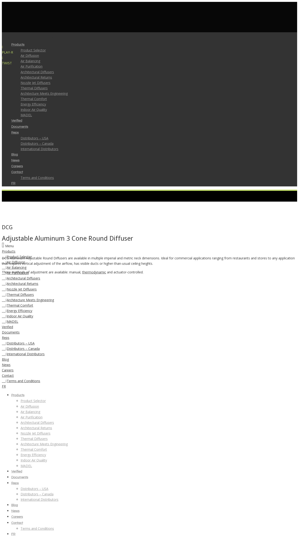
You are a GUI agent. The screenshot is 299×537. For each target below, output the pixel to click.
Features (21, 38)
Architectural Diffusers (21, 278)
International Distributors (23, 354)
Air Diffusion (30, 55)
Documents (11, 332)
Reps (5, 337)
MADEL (10, 321)
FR (4, 386)
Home (6, 38)
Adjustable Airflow (45, 38)
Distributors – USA (18, 343)
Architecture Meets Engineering (28, 300)
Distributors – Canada (21, 348)
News (6, 365)
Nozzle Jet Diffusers (19, 289)
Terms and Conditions (21, 381)
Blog (5, 359)
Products (8, 251)
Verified (7, 327)
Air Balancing (30, 61)
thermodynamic (94, 272)
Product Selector (33, 50)
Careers (8, 370)
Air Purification (32, 417)
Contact (8, 375)
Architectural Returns (20, 283)
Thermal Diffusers (18, 294)
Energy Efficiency (17, 310)
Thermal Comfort (17, 305)
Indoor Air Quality (17, 316)
